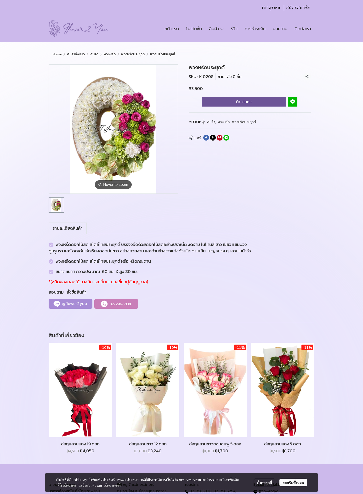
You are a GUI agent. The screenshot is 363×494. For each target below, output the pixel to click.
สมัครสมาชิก (298, 7)
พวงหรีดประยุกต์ (133, 54)
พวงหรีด (110, 54)
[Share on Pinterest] (219, 138)
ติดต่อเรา (244, 101)
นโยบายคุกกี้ (112, 485)
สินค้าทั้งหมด (76, 54)
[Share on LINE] (226, 138)
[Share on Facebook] (206, 138)
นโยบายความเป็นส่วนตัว (79, 485)
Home (57, 54)
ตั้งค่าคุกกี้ (264, 482)
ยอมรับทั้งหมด (293, 482)
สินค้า (94, 54)
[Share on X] (213, 138)
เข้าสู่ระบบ (271, 7)
